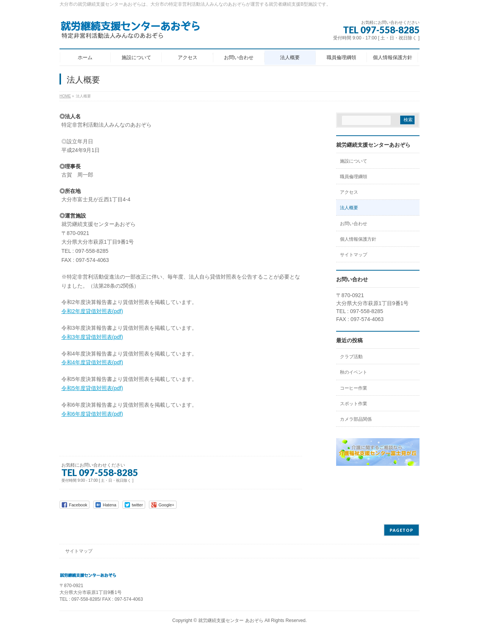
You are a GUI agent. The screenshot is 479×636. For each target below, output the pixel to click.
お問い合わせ (353, 223)
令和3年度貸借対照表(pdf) (92, 337)
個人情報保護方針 (358, 239)
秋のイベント (353, 372)
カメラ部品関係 (356, 419)
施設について (353, 161)
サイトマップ (353, 254)
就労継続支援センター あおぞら (230, 620)
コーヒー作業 (353, 388)
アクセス (349, 192)
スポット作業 (353, 403)
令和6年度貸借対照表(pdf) (92, 414)
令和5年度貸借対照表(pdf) (92, 388)
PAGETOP (401, 530)
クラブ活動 (351, 356)
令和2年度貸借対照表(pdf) (92, 311)
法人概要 (349, 207)
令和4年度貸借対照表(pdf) (92, 362)
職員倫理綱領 (353, 176)
